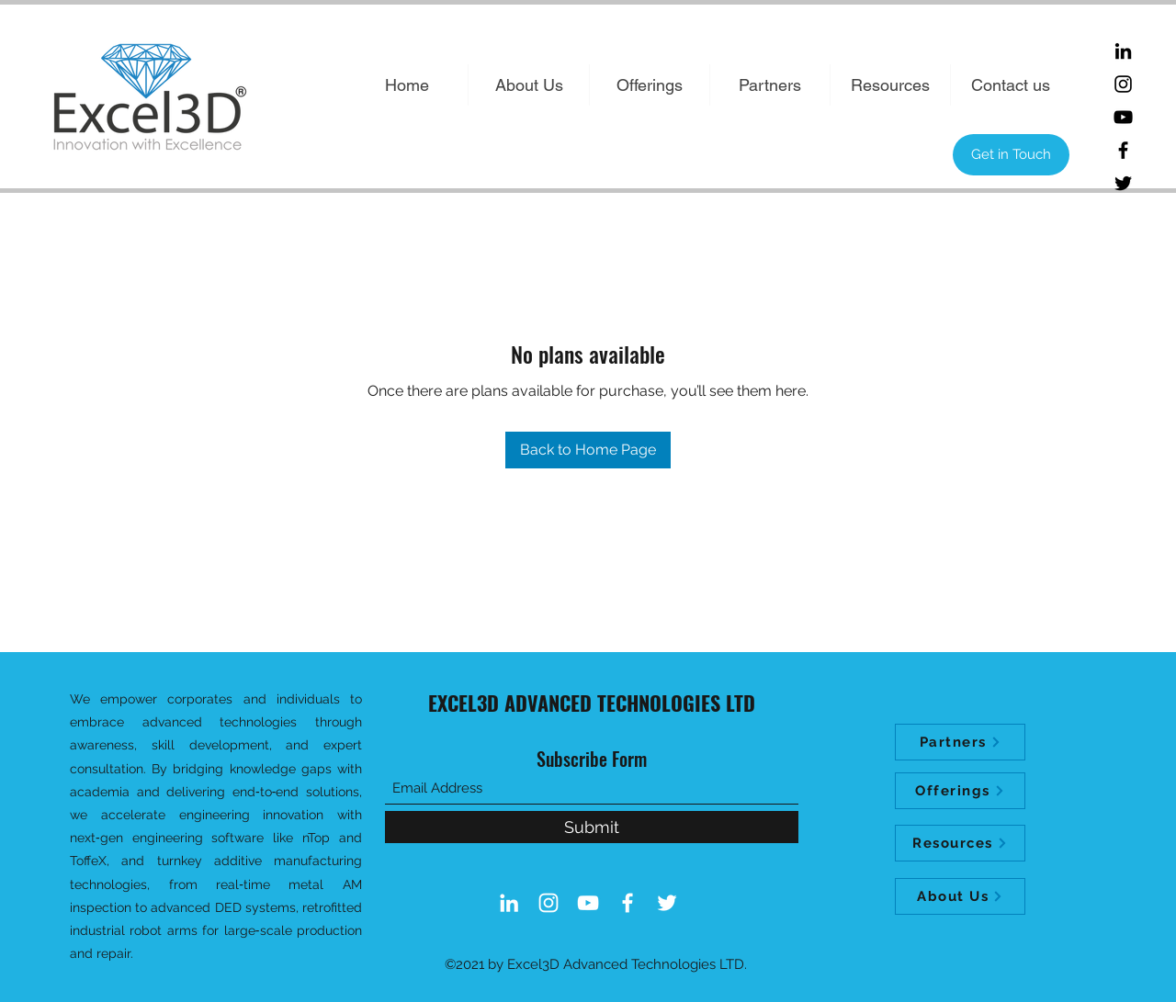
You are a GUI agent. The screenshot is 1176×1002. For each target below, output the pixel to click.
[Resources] (960, 843)
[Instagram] (1123, 84)
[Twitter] (1123, 183)
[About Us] (960, 896)
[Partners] (960, 742)
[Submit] (591, 827)
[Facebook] (1123, 150)
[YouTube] (1123, 117)
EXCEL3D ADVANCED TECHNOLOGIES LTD (591, 702)
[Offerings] (960, 790)
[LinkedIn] (1123, 50)
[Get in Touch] (1011, 154)
